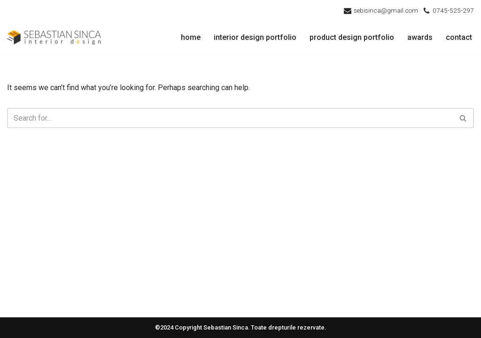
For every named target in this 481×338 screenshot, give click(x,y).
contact (459, 37)
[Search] (230, 118)
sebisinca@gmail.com (386, 10)
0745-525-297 (453, 10)
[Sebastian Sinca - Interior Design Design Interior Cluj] (54, 37)
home (191, 37)
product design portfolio (352, 37)
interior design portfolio (255, 37)
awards (420, 37)
